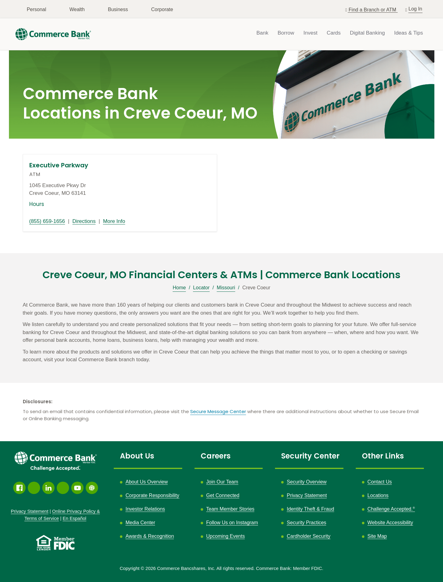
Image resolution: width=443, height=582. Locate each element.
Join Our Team (222, 481)
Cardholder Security (308, 536)
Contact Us (379, 481)
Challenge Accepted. (391, 509)
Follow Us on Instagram (232, 522)
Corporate (162, 9)
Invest (310, 33)
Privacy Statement (307, 495)
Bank (262, 33)
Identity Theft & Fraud (310, 509)
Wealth (77, 9)
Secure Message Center (218, 411)
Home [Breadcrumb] (179, 287)
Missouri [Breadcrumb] (226, 287)
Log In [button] (415, 8)
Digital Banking (367, 33)
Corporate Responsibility (152, 495)
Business (118, 9)
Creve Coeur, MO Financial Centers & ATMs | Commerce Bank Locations (221, 275)
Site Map (377, 536)
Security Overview (306, 481)
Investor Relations (145, 509)
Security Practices (306, 522)
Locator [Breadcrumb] (201, 287)
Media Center (140, 522)
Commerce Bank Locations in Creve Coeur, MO (140, 104)
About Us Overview (146, 481)
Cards (334, 33)
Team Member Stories (230, 509)
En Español (74, 518)
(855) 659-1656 (47, 221)
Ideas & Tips (408, 33)
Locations (378, 495)
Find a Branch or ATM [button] (373, 9)
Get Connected (223, 495)
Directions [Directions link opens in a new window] (84, 221)
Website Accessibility (390, 522)
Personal (36, 9)
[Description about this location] (221, 332)
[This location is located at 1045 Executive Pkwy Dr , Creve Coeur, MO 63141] (120, 189)
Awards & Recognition (149, 536)
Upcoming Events (225, 536)
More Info (114, 221)
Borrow (285, 33)
